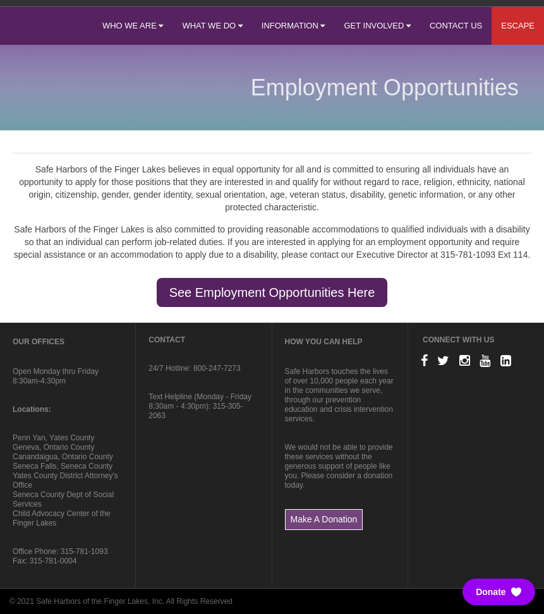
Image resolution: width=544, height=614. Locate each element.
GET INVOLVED (377, 25)
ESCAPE (518, 25)
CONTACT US (456, 25)
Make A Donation (324, 519)
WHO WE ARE (133, 25)
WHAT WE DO (212, 25)
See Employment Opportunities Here (272, 292)
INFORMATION (293, 25)
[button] (498, 592)
